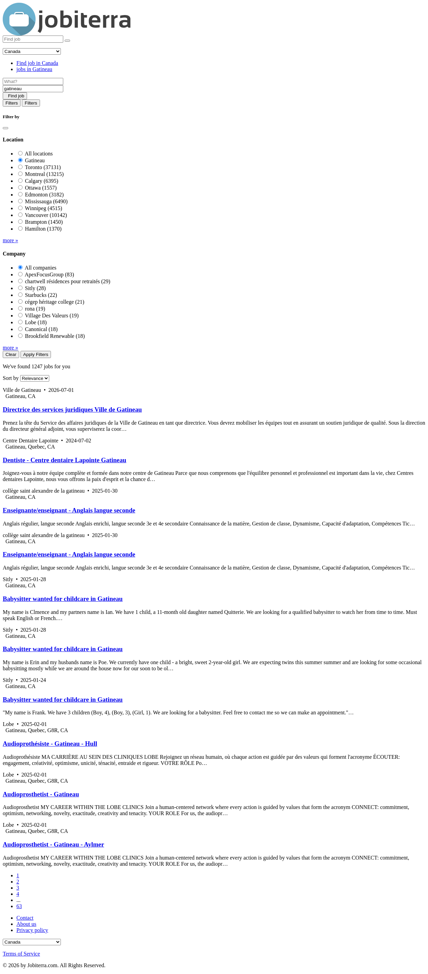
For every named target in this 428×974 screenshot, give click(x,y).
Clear (10, 354)
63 (19, 906)
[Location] (33, 88)
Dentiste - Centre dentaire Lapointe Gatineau (64, 460)
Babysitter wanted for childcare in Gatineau (63, 598)
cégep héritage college (54, 302)
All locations (39, 153)
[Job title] (33, 81)
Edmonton (44, 194)
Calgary (41, 181)
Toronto (43, 167)
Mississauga (46, 201)
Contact (25, 918)
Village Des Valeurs (52, 315)
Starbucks (41, 295)
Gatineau (35, 160)
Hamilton (43, 229)
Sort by (11, 378)
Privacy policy (32, 930)
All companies (40, 268)
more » (10, 240)
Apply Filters (35, 354)
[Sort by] (34, 378)
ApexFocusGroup (49, 274)
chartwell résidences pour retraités (67, 281)
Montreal (44, 174)
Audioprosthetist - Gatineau (41, 794)
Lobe (36, 322)
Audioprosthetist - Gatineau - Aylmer (53, 844)
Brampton (44, 222)
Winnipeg (43, 208)
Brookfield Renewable (55, 336)
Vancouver (46, 215)
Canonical (41, 329)
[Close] (5, 128)
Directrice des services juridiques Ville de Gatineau (72, 409)
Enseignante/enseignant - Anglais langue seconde (69, 510)
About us (26, 924)
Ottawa (41, 188)
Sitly (35, 288)
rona (35, 309)
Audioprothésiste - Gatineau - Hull (50, 743)
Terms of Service (21, 954)
